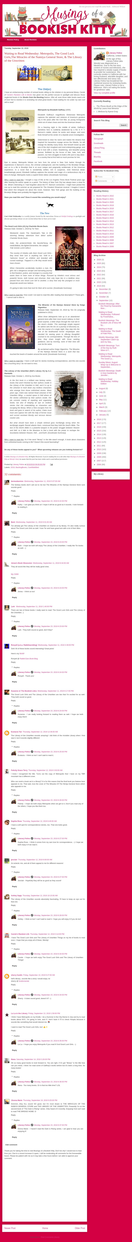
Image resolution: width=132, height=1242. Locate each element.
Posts (98, 177)
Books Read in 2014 (105, 221)
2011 (99, 446)
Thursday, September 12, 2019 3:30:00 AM (45, 770)
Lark (13, 606)
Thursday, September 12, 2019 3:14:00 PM (47, 934)
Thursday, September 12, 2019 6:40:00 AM (40, 821)
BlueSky (97, 157)
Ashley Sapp (16, 896)
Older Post (80, 1228)
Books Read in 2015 (105, 218)
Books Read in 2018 (105, 208)
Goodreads (98, 143)
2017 (99, 423)
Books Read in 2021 (105, 199)
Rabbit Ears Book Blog (29, 659)
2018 (99, 419)
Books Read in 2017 (105, 212)
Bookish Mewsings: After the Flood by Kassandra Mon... (110, 306)
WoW (22, 653)
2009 (99, 453)
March (102, 407)
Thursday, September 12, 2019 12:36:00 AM (40, 732)
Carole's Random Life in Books (19, 95)
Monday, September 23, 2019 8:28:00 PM (50, 915)
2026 (99, 260)
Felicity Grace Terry (19, 770)
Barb (13, 522)
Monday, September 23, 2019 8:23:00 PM (50, 542)
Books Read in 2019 (105, 205)
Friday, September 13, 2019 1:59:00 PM (44, 1013)
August (102, 388)
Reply (13, 491)
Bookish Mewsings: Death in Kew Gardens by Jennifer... (110, 373)
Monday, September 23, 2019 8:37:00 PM (50, 1125)
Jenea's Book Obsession (21, 563)
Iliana (13, 1059)
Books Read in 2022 (105, 196)
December (103, 289)
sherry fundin (16, 975)
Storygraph (98, 139)
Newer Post (10, 1228)
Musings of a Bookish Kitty (19, 456)
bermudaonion (17, 481)
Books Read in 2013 (105, 224)
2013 (99, 438)
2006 (99, 464)
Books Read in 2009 (105, 237)
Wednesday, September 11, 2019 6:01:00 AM (34, 522)
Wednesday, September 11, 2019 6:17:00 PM (56, 691)
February (103, 411)
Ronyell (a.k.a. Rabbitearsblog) (24, 645)
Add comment (11, 1145)
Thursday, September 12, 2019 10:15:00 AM (40, 896)
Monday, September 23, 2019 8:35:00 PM (50, 1041)
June (101, 396)
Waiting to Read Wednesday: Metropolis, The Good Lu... (110, 356)
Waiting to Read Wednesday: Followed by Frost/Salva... (109, 314)
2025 (99, 263)
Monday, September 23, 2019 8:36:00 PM (50, 1082)
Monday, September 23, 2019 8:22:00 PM (50, 501)
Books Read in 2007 (105, 243)
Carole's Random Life (20, 934)
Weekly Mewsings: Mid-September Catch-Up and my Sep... (109, 339)
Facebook (98, 161)
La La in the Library (19, 1013)
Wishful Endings (67, 216)
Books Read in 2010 (105, 234)
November (103, 293)
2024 (99, 267)
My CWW (15, 574)
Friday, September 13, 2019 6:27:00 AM (39, 975)
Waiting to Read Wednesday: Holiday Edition (108, 381)
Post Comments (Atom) (50, 1237)
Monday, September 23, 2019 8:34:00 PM (50, 954)
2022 (99, 275)
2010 (99, 449)
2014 (99, 434)
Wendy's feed (14, 459)
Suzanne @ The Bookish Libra (24, 691)
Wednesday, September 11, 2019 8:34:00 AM (51, 563)
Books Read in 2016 (105, 215)
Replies (17, 496)
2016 (99, 427)
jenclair (14, 860)
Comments (101, 181)
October (102, 297)
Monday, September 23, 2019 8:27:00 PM (50, 838)
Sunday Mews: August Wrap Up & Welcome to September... (110, 364)
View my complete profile (104, 93)
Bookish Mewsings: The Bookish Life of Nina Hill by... (110, 322)
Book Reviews (30, 40)
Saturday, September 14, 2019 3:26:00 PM (33, 1059)
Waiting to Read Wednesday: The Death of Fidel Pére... (110, 331)
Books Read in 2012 (105, 227)
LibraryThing (99, 148)
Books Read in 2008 (105, 240)
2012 (99, 442)
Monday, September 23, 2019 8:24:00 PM (50, 672)
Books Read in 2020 (105, 202)
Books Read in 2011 (105, 231)
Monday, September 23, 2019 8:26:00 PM (50, 800)
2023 (99, 271)
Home (45, 1228)
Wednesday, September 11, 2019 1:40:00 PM (34, 606)
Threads (97, 152)
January (102, 415)
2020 (99, 282)
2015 (99, 431)
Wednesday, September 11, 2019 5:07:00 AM (42, 481)
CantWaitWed (33, 467)
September (104, 300)
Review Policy (13, 40)
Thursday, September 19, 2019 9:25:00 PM (40, 1100)
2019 (13, 467)
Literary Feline (24, 501)
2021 (99, 278)
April (101, 403)
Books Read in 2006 (105, 246)
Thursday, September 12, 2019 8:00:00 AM (35, 860)
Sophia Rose (16, 821)
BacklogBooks (21, 467)
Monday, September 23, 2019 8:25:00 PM (50, 752)
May (101, 400)
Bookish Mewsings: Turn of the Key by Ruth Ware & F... (109, 347)
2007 (99, 461)
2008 (99, 457)
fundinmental (24, 981)
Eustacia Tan (16, 732)
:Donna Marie (16, 1100)
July (101, 392)
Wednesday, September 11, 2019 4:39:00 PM (56, 645)
